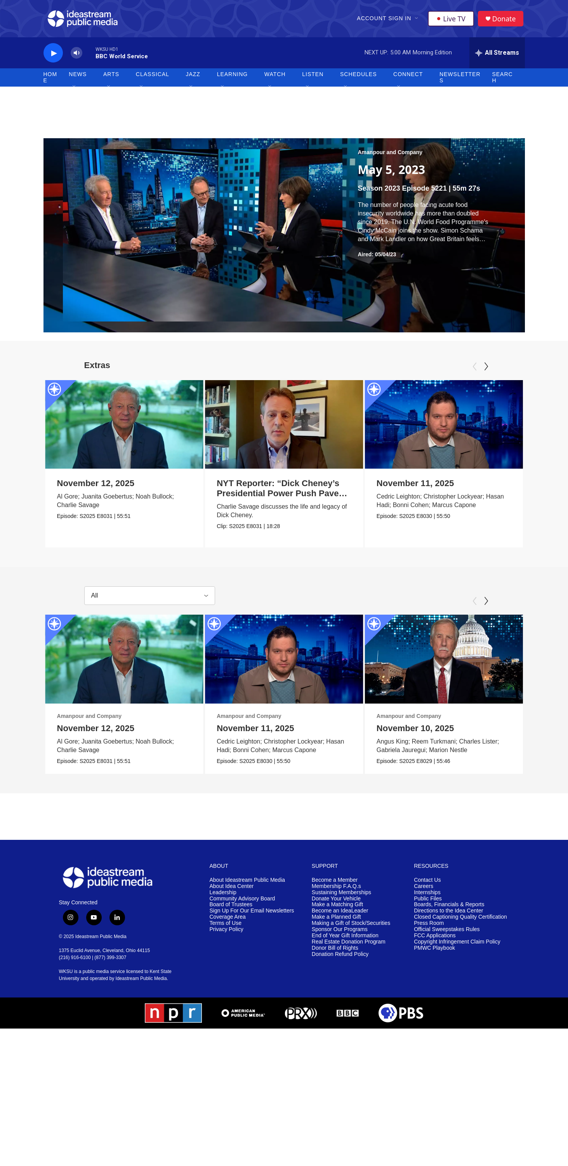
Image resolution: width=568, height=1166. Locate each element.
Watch (275, 78)
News (78, 78)
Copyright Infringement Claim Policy (457, 945)
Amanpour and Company (390, 156)
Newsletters (460, 81)
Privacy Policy (226, 933)
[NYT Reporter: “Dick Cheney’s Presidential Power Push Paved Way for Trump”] (271, 427)
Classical (152, 78)
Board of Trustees (231, 908)
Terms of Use (225, 927)
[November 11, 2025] (474, 427)
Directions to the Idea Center (448, 914)
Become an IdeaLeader (340, 914)
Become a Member (335, 883)
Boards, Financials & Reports (449, 908)
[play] (53, 56)
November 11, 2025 (445, 487)
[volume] (76, 56)
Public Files (428, 902)
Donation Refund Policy (340, 958)
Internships (427, 895)
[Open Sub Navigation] (417, 20)
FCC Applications (434, 939)
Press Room (429, 927)
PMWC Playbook (434, 951)
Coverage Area (228, 920)
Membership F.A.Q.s (336, 890)
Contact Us (427, 883)
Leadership (223, 895)
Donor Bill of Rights (335, 951)
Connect (408, 78)
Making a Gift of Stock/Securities (351, 927)
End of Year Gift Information (345, 939)
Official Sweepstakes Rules (446, 933)
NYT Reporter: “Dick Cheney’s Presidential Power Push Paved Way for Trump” (267, 497)
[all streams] (497, 56)
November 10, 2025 (429, 731)
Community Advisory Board (242, 902)
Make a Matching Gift (337, 908)
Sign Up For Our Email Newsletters (252, 914)
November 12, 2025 (95, 487)
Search (502, 81)
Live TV (451, 20)
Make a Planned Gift (336, 920)
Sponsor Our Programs (340, 933)
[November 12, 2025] (124, 427)
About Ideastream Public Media (247, 883)
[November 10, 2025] (458, 662)
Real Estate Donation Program (349, 945)
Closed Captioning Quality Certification (460, 920)
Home (50, 81)
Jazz (193, 78)
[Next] (486, 369)
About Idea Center (232, 890)
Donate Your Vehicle (336, 902)
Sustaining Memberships (341, 895)
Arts (111, 78)
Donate (505, 20)
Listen (312, 78)
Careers (423, 890)
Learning (232, 78)
